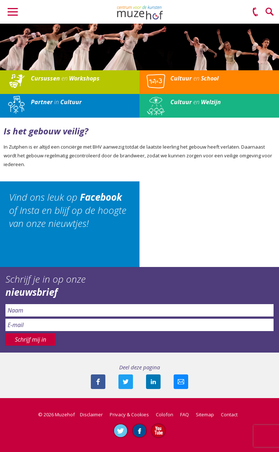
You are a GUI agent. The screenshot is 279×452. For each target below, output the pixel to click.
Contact (229, 414)
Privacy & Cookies (129, 414)
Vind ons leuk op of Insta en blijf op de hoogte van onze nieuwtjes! (67, 210)
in (56, 102)
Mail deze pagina (181, 381)
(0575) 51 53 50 (255, 12)
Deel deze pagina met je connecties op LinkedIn (153, 381)
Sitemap (205, 414)
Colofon (164, 414)
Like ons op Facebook (139, 430)
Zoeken (270, 12)
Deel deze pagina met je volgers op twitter (125, 381)
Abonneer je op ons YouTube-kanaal (158, 430)
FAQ (184, 414)
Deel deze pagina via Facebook (98, 381)
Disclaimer (91, 414)
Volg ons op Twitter (120, 430)
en (65, 78)
